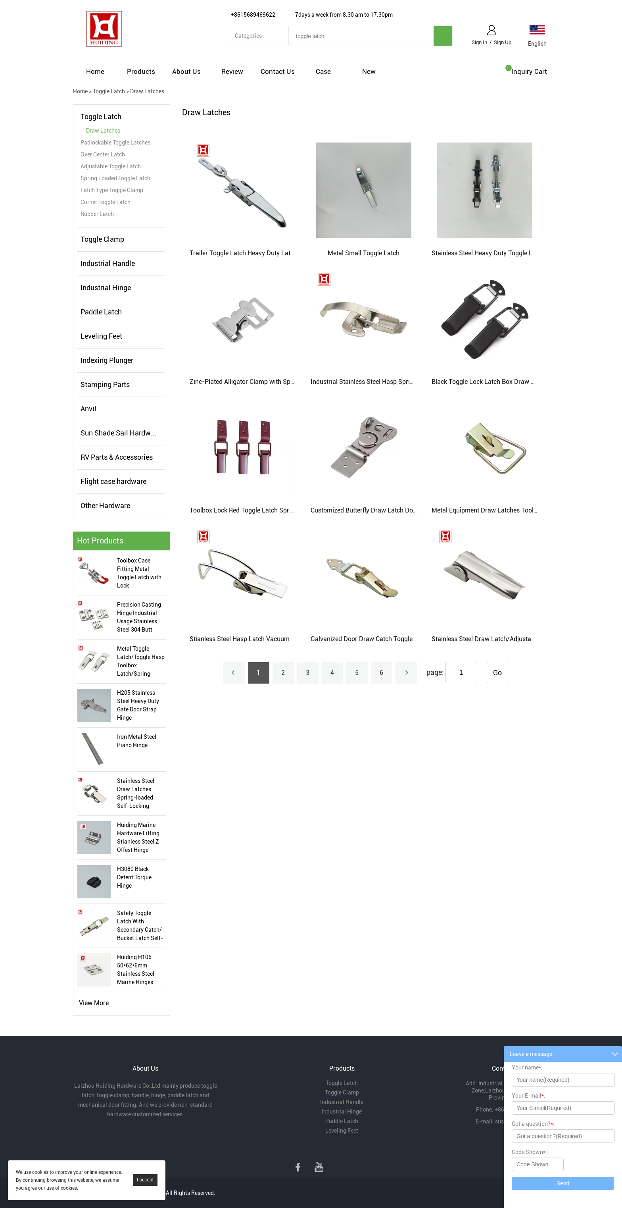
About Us (186, 71)
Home (95, 71)
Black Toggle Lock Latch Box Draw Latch (489, 381)
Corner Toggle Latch (106, 202)
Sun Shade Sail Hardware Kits (128, 433)
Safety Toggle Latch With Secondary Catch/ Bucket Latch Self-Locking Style (140, 926)
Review (232, 71)
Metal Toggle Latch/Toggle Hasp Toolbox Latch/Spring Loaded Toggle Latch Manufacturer (141, 661)
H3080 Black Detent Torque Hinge (134, 877)
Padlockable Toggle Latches (115, 142)
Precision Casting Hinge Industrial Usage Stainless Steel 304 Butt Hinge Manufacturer (139, 617)
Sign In (479, 42)
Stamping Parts (105, 384)
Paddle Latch (101, 312)
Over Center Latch (103, 154)
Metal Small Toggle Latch (363, 253)
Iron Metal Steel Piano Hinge (136, 741)
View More (94, 1003)
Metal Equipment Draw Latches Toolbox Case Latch (504, 510)
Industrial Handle (108, 263)
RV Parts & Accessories (117, 457)
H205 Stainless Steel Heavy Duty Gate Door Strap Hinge (138, 705)
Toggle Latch (109, 91)
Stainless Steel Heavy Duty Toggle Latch (488, 253)
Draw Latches (147, 91)
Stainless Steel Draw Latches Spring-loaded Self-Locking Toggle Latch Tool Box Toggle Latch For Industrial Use (139, 794)
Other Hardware (105, 505)
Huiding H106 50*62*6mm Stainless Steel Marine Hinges (135, 969)
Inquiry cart (529, 71)
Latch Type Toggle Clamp (112, 190)
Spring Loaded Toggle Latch (115, 178)
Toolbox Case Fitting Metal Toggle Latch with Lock (139, 573)
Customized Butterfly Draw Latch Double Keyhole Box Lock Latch (402, 510)
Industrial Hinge (106, 287)
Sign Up (502, 42)
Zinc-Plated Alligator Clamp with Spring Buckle (256, 381)
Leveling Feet (101, 336)
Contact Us (278, 71)
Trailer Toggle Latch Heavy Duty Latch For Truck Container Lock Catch (289, 253)
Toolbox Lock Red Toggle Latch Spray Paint (251, 510)
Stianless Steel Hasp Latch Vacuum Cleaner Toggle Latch (270, 639)
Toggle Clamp (102, 239)
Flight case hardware (113, 481)
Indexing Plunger (107, 360)
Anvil (88, 409)
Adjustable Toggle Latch (111, 166)
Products (141, 71)
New (369, 71)
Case (323, 71)
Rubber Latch (97, 214)
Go (497, 673)
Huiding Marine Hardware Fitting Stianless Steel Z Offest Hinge (138, 837)
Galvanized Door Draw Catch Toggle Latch (370, 639)
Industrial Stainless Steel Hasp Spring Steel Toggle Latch (390, 381)
